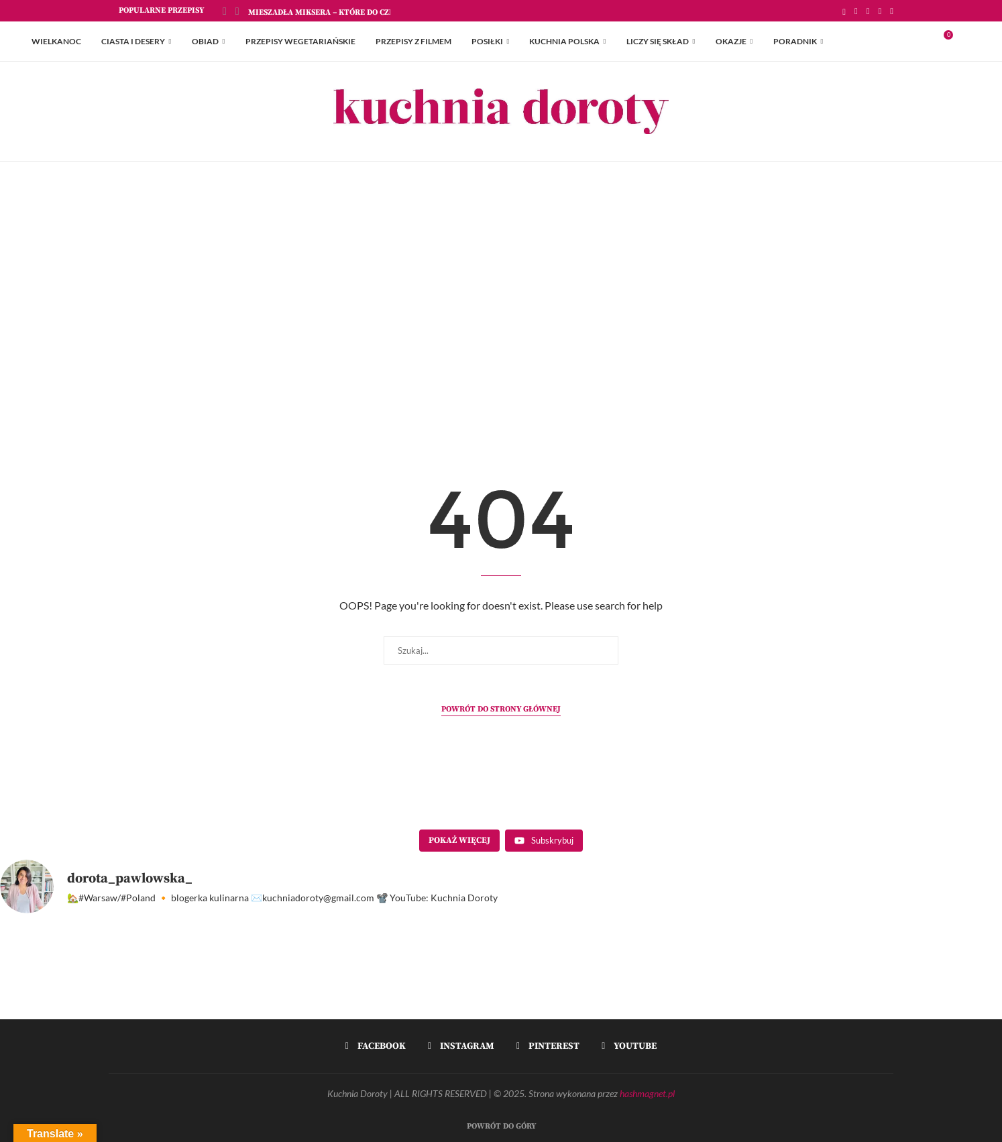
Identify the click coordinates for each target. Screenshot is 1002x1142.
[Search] (963, 41)
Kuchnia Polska (564, 41)
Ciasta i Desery (133, 41)
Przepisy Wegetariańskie (300, 41)
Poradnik (795, 41)
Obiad (205, 41)
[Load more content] (459, 841)
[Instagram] (868, 10)
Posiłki (487, 41)
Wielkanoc (56, 41)
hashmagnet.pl (647, 1093)
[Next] (237, 10)
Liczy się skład (657, 41)
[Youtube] (891, 10)
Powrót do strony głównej (501, 709)
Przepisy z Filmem (413, 41)
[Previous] (224, 10)
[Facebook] (856, 10)
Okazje (731, 41)
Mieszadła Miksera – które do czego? (328, 12)
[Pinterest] (880, 10)
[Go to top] (501, 1124)
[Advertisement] (501, 296)
